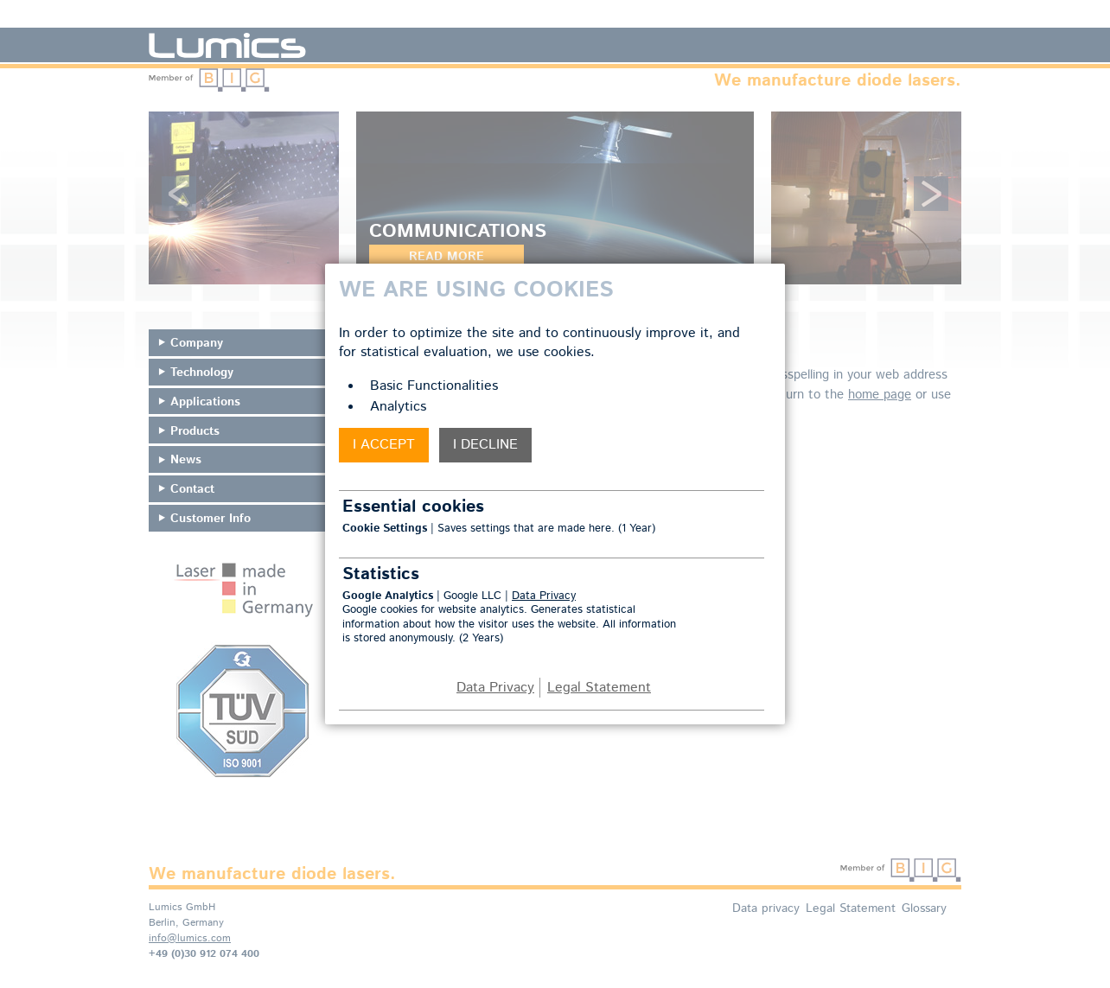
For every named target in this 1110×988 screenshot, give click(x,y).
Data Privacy (544, 596)
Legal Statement (599, 688)
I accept (384, 445)
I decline (485, 445)
